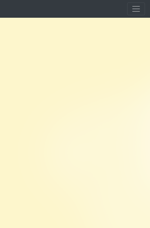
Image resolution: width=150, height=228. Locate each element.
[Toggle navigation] (136, 9)
